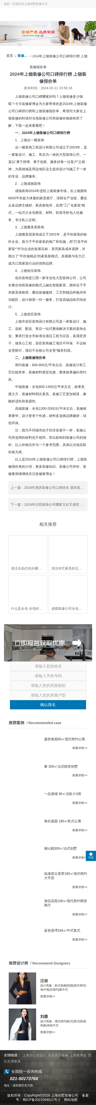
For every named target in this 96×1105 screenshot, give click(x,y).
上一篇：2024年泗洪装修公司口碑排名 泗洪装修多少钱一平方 (49, 487)
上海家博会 (78, 1055)
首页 (9, 56)
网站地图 (71, 1100)
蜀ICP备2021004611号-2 (41, 1100)
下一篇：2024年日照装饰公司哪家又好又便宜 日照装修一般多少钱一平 (49, 504)
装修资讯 (22, 56)
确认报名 (48, 705)
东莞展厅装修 (58, 1055)
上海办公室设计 (34, 1055)
